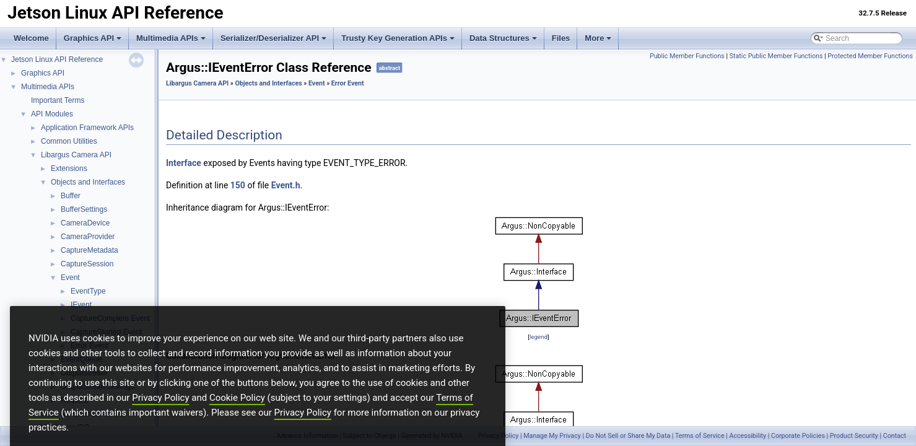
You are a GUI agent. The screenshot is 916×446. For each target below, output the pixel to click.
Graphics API (92, 38)
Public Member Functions (687, 56)
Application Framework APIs (87, 127)
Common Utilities (69, 141)
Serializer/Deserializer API (273, 38)
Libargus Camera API (76, 155)
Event (70, 277)
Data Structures (503, 38)
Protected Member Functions (870, 56)
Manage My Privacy (551, 436)
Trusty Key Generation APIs (398, 38)
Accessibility (747, 436)
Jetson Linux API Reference (57, 59)
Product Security (854, 436)
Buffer (71, 195)
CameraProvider (88, 236)
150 (237, 185)
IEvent (81, 304)
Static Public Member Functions (776, 56)
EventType (88, 291)
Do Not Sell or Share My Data (628, 436)
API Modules (52, 114)
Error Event (347, 83)
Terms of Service (700, 436)
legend (538, 336)
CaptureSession (87, 264)
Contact (894, 436)
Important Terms (57, 100)
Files (561, 38)
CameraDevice (85, 223)
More (598, 38)
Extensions (69, 168)
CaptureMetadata (89, 250)
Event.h (285, 185)
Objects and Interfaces (88, 182)
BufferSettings (84, 209)
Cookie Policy (237, 418)
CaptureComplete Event (110, 318)
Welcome (31, 38)
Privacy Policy (160, 418)
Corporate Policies (798, 436)
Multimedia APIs (171, 38)
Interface (183, 163)
